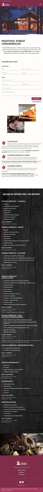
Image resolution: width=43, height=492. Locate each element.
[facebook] (20, 482)
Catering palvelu (21, 470)
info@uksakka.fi (16, 467)
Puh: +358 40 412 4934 (25, 467)
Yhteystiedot (21, 474)
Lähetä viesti (36, 98)
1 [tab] (21, 32)
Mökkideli (21, 472)
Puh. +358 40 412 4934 (6, 1)
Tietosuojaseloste (36, 102)
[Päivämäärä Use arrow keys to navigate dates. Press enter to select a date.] (11, 84)
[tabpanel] (21, 21)
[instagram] (23, 482)
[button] (40, 4)
